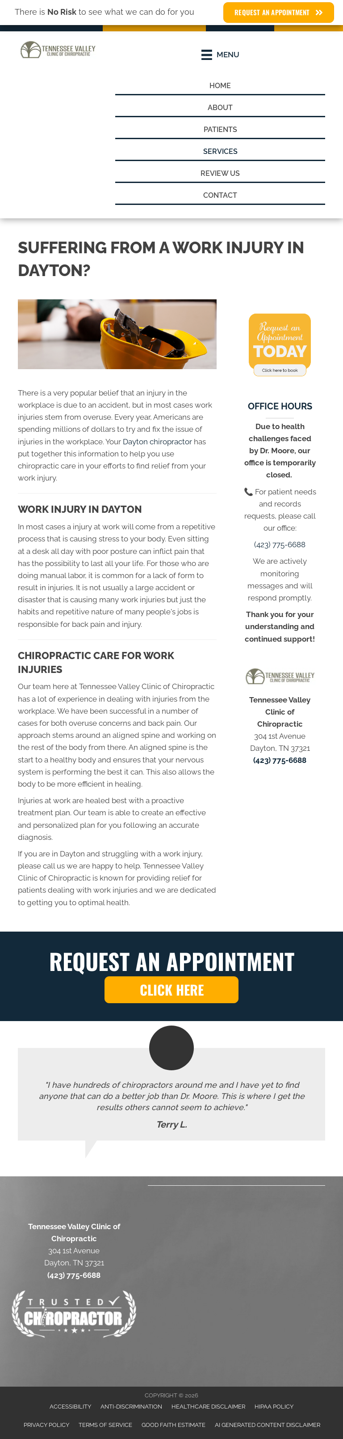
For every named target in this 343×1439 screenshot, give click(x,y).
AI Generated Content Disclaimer (267, 1425)
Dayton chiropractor (157, 441)
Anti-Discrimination (131, 1406)
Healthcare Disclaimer (208, 1406)
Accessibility (70, 1406)
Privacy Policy (46, 1425)
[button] (171, 989)
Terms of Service (105, 1425)
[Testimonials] (171, 1094)
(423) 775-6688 (279, 544)
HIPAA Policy (274, 1406)
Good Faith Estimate (173, 1425)
